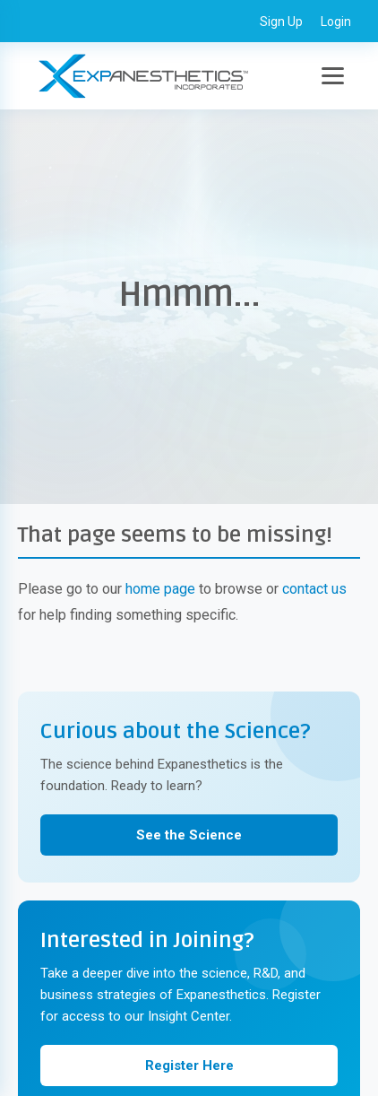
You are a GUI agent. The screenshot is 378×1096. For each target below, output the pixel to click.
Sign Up (281, 21)
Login (336, 21)
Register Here (189, 1065)
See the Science (189, 835)
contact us (314, 588)
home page (160, 588)
